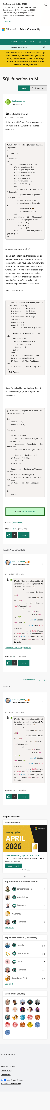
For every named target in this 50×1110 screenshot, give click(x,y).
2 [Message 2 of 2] (13, 671)
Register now (31, 64)
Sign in (23, 41)
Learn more (8, 21)
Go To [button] (41, 42)
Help (32, 41)
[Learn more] (13, 884)
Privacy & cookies (8, 1084)
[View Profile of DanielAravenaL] (18, 100)
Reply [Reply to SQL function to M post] (23, 547)
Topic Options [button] (38, 88)
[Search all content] (28, 47)
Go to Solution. (28, 523)
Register (14, 41)
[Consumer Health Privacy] (25, 1102)
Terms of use (6, 1089)
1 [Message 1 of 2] (13, 541)
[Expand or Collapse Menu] (4, 36)
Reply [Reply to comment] (23, 678)
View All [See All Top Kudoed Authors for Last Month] (9, 1002)
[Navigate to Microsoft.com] (9, 29)
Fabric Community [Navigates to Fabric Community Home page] (30, 29)
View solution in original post (18, 663)
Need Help (17, 535)
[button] (24, 88)
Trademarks (6, 1093)
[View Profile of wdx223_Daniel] (18, 573)
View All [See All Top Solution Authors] (9, 946)
